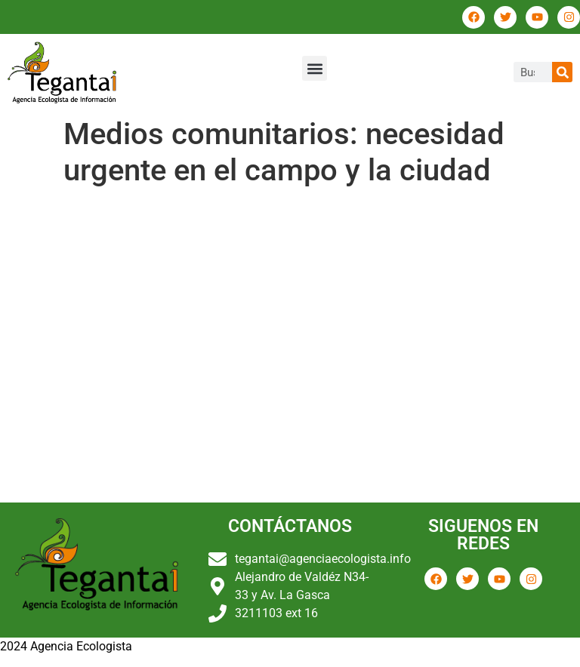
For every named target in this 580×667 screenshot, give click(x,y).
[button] (314, 68)
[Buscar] (562, 72)
